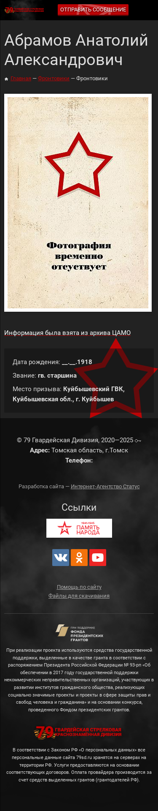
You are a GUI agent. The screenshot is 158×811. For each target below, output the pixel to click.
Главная (21, 78)
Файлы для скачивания (79, 596)
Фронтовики (54, 78)
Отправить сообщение (93, 9)
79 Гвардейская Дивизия (25, 10)
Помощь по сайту (79, 587)
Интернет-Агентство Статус (105, 486)
